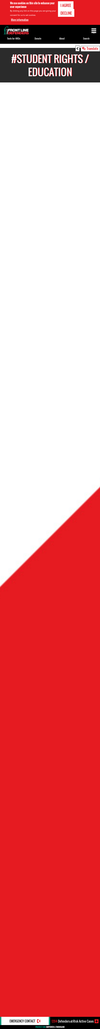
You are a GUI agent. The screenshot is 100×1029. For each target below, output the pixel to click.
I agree (65, 5)
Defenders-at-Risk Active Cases (73, 1021)
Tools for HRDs (13, 38)
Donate (38, 38)
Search (86, 38)
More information (20, 20)
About (62, 38)
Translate (92, 48)
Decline (66, 13)
